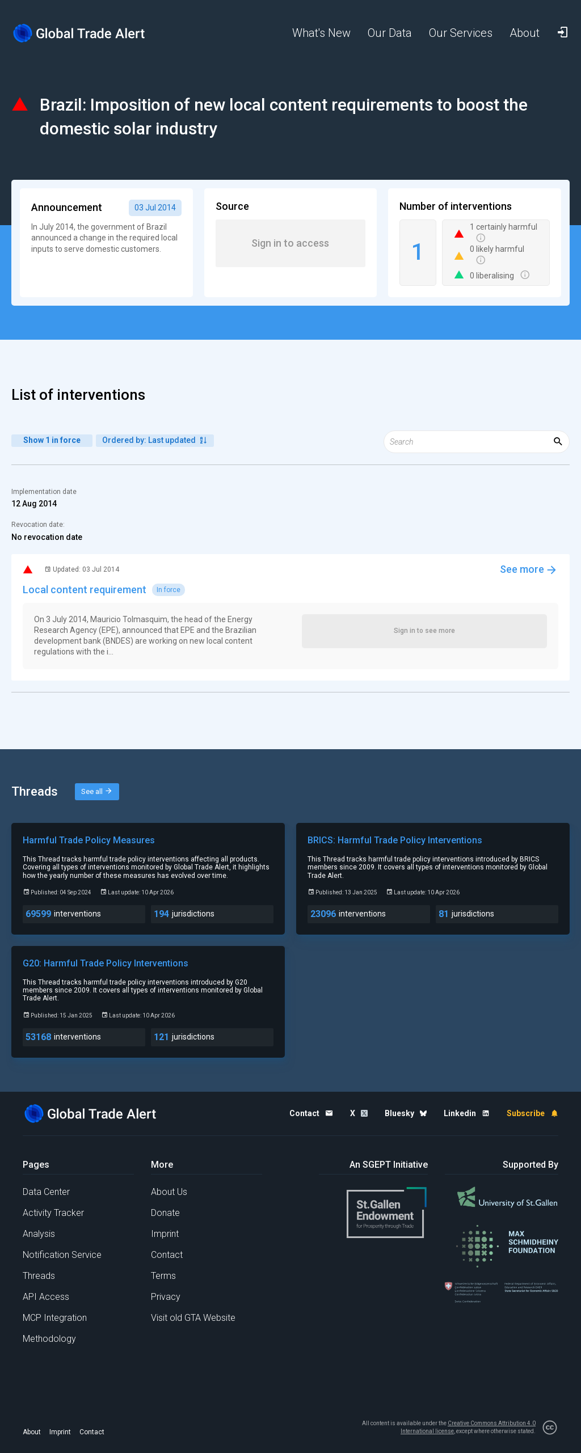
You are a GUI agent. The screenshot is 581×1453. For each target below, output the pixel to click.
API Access (46, 1296)
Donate (165, 1212)
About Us (169, 1191)
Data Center (46, 1191)
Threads (39, 1275)
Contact (167, 1254)
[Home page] (79, 33)
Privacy (165, 1296)
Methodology (49, 1338)
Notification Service (62, 1254)
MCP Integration (55, 1317)
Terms (163, 1275)
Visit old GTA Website (193, 1317)
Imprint (165, 1233)
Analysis (39, 1233)
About (32, 1432)
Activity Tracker (53, 1212)
